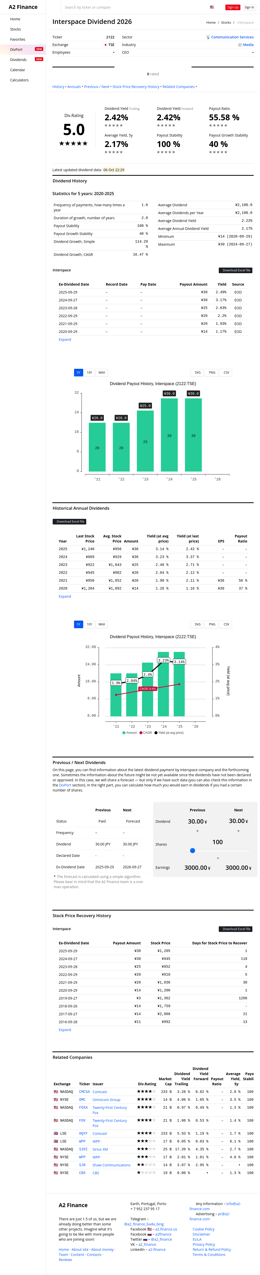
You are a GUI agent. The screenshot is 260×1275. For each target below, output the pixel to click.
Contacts (94, 1254)
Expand (65, 339)
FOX (82, 1121)
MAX (101, 372)
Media (248, 44)
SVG (197, 372)
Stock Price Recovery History (135, 86)
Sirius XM (100, 1149)
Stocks (226, 22)
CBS (82, 1173)
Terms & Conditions (209, 1254)
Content (77, 1254)
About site (80, 1249)
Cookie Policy (204, 1229)
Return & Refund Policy (212, 1249)
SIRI (83, 1149)
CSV (225, 372)
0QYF (83, 1134)
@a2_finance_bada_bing (144, 1224)
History (58, 86)
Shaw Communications (112, 1165)
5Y (78, 372)
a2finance (163, 1234)
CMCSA (84, 1092)
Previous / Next (96, 86)
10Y (89, 372)
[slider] (192, 850)
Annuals (74, 86)
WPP (82, 1141)
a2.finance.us (166, 1229)
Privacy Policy (204, 1244)
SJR (82, 1165)
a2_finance (147, 1244)
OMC (82, 1100)
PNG (211, 372)
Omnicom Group (106, 1099)
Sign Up (232, 7)
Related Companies (179, 86)
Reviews (65, 1259)
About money (102, 1249)
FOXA (83, 1108)
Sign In (249, 7)
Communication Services (232, 37)
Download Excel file (235, 270)
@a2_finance (161, 1239)
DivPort (65, 785)
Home (211, 22)
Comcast (100, 1091)
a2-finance (157, 1249)
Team (63, 1254)
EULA (197, 1239)
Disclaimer (201, 1234)
